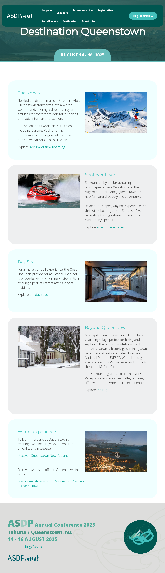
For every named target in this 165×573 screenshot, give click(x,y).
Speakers (62, 12)
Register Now (143, 16)
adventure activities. (111, 227)
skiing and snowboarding (47, 147)
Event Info (88, 21)
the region (104, 390)
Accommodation (83, 10)
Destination (70, 21)
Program (46, 10)
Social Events (49, 21)
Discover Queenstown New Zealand (44, 455)
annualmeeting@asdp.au (27, 546)
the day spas (38, 294)
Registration (105, 10)
